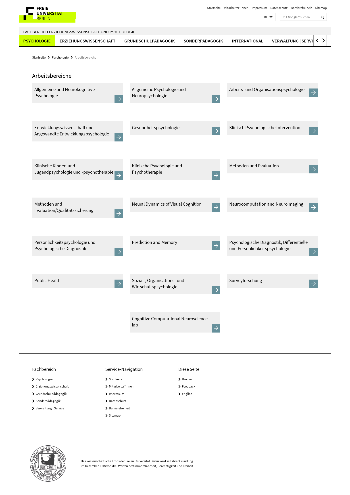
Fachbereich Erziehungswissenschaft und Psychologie (79, 31)
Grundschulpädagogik (149, 41)
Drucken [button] (187, 379)
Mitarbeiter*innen (236, 8)
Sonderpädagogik (203, 41)
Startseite (214, 8)
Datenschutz (279, 8)
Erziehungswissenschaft (87, 41)
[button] (268, 17)
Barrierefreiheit (301, 8)
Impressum (259, 8)
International (247, 41)
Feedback (188, 386)
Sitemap (321, 8)
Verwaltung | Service (295, 41)
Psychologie (37, 41)
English (187, 394)
